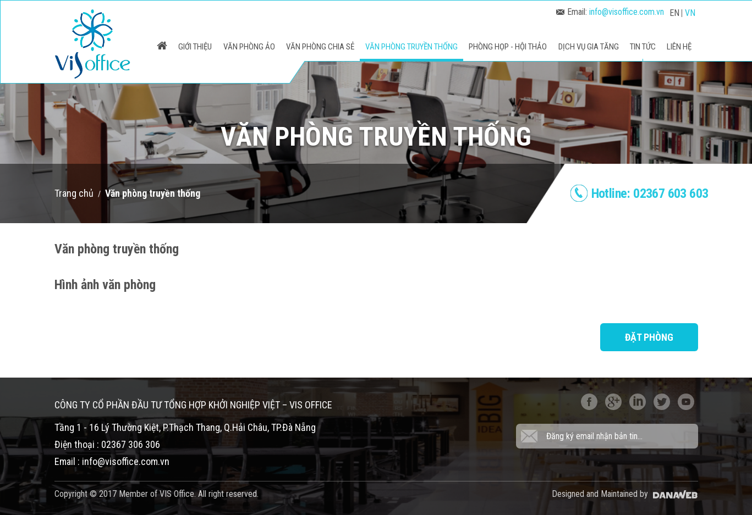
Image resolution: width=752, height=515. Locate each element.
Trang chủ (74, 193)
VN (690, 13)
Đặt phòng (649, 337)
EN (674, 13)
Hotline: (650, 193)
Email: (610, 12)
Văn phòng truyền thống (152, 193)
